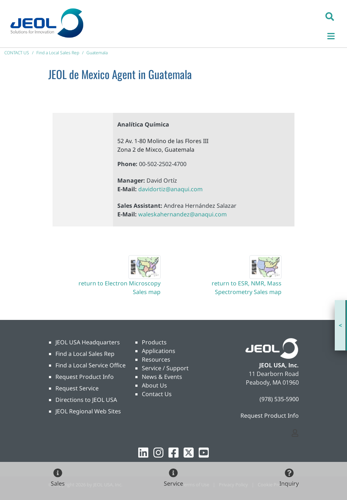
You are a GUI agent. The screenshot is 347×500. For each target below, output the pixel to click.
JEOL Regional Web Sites (88, 411)
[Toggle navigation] (335, 35)
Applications (158, 351)
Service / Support (165, 368)
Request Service (77, 388)
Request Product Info (84, 377)
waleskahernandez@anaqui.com (182, 214)
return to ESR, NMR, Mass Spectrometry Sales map (246, 287)
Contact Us (157, 394)
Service (173, 483)
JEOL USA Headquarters (87, 342)
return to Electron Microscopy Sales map (119, 287)
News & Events (162, 377)
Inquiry (289, 483)
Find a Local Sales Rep (84, 354)
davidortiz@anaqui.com (170, 189)
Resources (156, 359)
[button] (329, 16)
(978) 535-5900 (279, 399)
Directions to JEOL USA (86, 400)
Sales (58, 483)
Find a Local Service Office (90, 365)
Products (154, 342)
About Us (154, 385)
